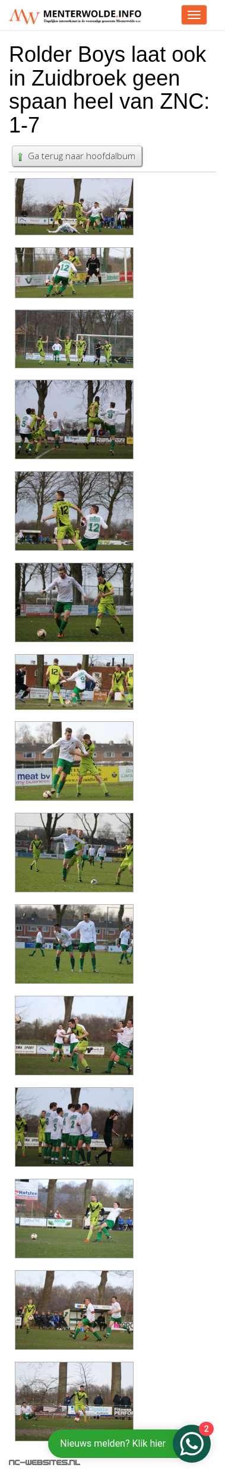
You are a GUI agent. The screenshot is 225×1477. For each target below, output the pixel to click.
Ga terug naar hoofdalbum (75, 156)
